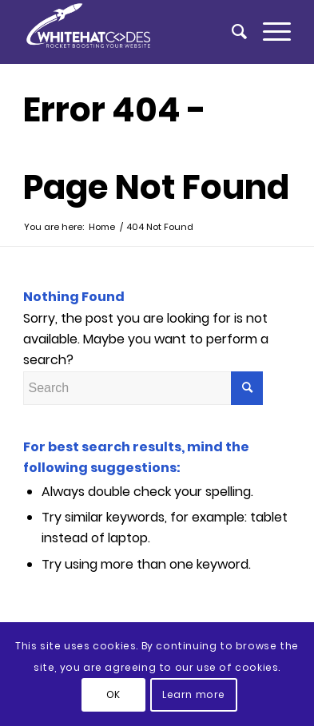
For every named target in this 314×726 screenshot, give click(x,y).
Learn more (193, 694)
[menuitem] (231, 32)
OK (113, 694)
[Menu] (269, 32)
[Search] (231, 32)
